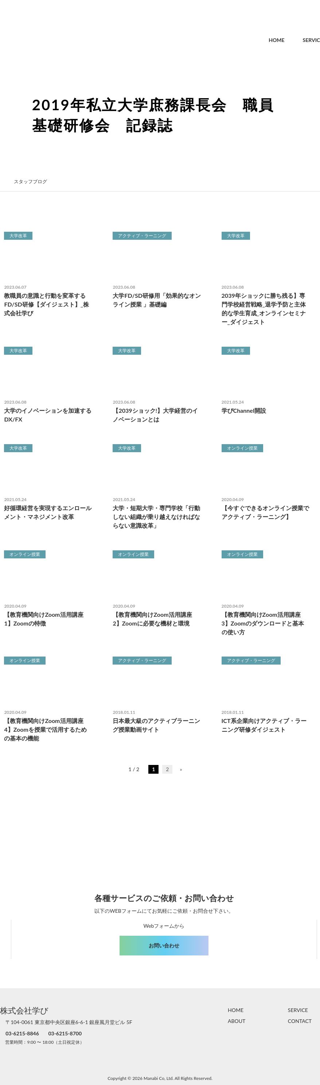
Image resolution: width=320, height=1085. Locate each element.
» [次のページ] (181, 769)
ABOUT (236, 1021)
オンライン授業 (242, 448)
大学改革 (18, 235)
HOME (261, 40)
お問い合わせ (164, 945)
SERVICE (297, 40)
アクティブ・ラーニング (142, 235)
